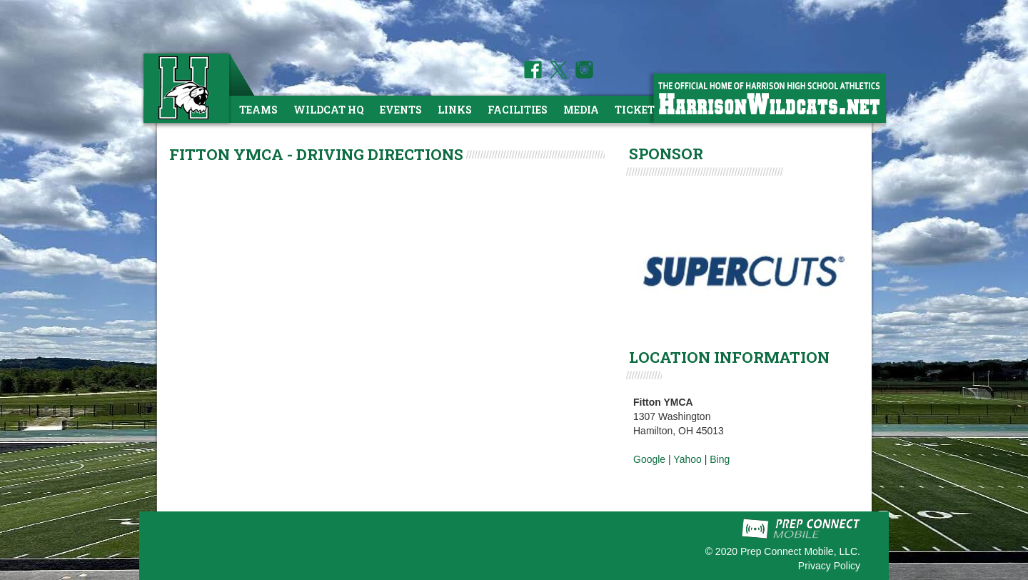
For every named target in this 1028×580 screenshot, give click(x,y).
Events (401, 109)
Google (649, 459)
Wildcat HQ (328, 109)
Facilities (518, 109)
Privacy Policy (829, 565)
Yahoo (687, 459)
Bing (720, 459)
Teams (258, 109)
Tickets (638, 109)
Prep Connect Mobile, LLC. (800, 551)
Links (455, 109)
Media (581, 109)
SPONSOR (666, 154)
